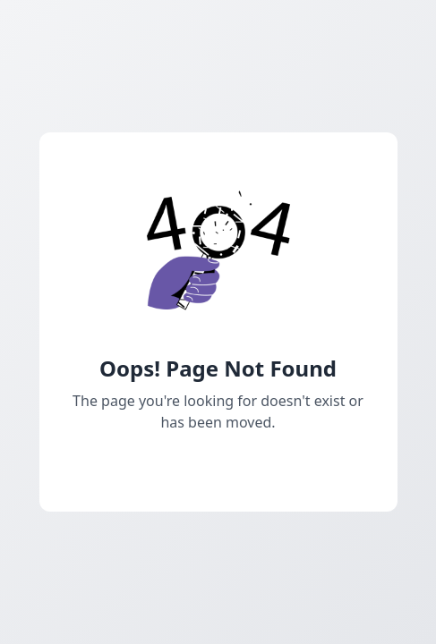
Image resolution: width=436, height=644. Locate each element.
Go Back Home (218, 465)
